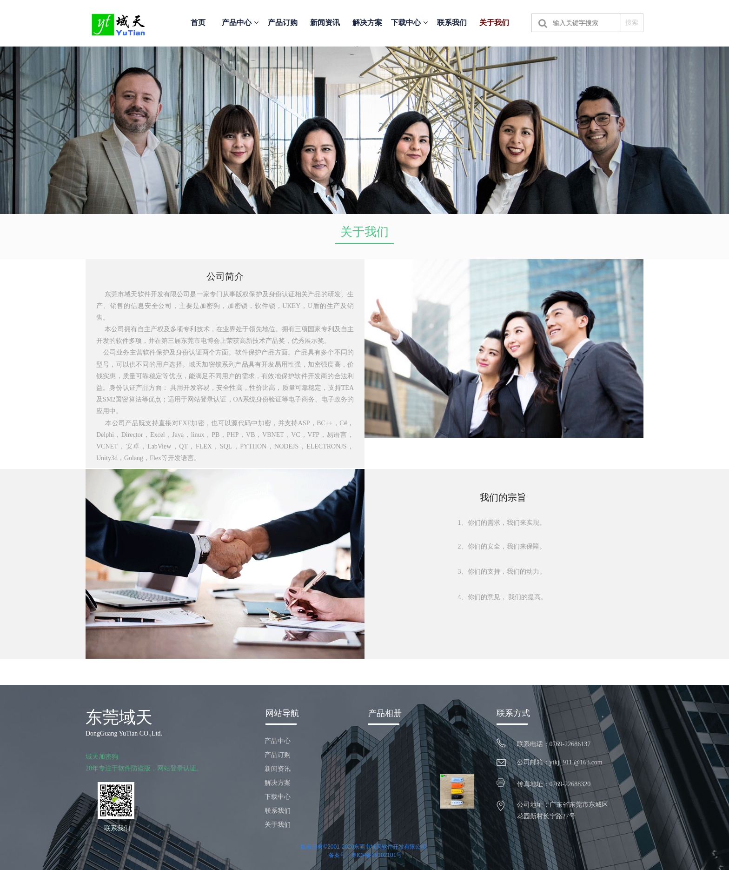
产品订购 (283, 23)
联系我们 (452, 23)
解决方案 (367, 23)
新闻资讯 (325, 23)
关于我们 (494, 23)
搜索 (631, 22)
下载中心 (409, 23)
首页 (198, 23)
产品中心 (240, 23)
